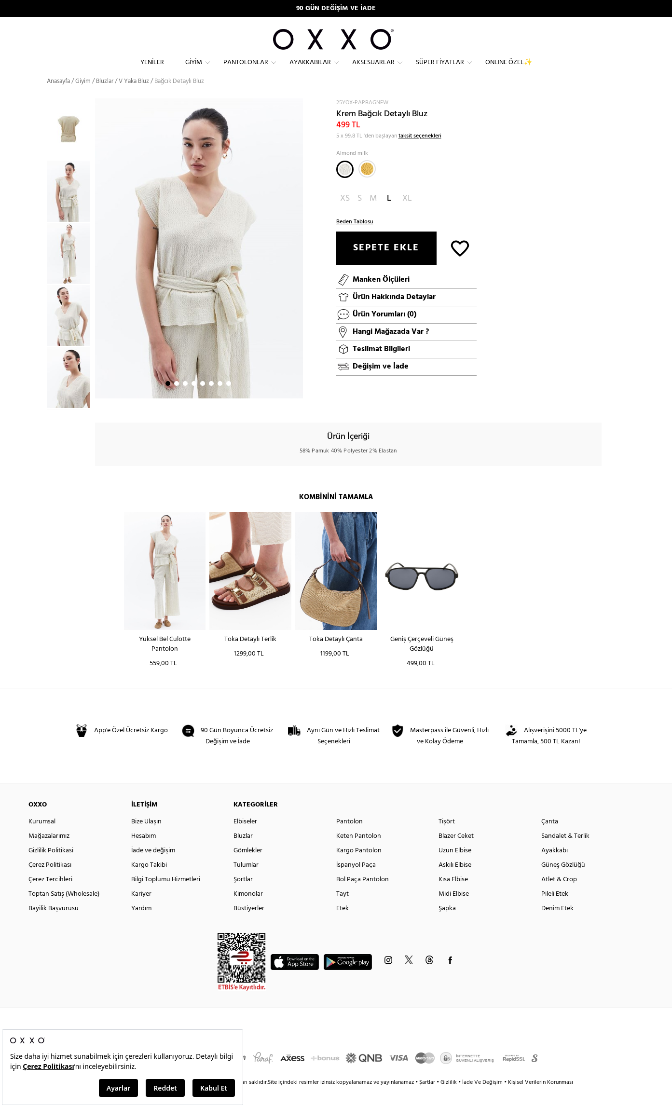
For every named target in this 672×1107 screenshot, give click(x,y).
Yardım (141, 925)
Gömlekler (247, 868)
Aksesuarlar (373, 70)
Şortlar (243, 896)
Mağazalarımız (48, 853)
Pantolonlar (245, 70)
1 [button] (167, 400)
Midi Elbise (454, 911)
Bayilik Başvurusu (53, 925)
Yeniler (152, 70)
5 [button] (202, 400)
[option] (71, 209)
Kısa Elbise (453, 896)
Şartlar (428, 1100)
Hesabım (143, 853)
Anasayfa (58, 99)
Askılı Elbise (455, 882)
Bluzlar (104, 99)
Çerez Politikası (49, 882)
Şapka (447, 925)
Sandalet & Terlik (565, 853)
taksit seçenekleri (419, 153)
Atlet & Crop (559, 896)
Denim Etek (557, 925)
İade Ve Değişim (482, 1100)
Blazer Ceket (456, 853)
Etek (342, 925)
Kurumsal (41, 839)
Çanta (549, 839)
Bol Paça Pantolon (362, 896)
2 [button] (176, 400)
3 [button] (185, 400)
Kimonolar (248, 911)
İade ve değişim (153, 868)
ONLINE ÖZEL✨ (508, 70)
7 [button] (220, 400)
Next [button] (100, 266)
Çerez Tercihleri (50, 896)
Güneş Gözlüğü (563, 882)
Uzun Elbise (455, 868)
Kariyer (141, 911)
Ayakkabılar (310, 70)
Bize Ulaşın (146, 839)
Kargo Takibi (149, 882)
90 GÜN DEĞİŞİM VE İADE (336, 8)
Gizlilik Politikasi (50, 868)
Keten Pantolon (358, 853)
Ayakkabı (554, 868)
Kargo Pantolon (359, 868)
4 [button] (194, 400)
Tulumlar (246, 882)
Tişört (447, 839)
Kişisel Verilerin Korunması (540, 1100)
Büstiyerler (248, 925)
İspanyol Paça (356, 882)
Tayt (342, 911)
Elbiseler (245, 839)
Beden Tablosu (354, 239)
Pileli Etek (554, 911)
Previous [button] (39, 271)
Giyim (193, 70)
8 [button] (228, 400)
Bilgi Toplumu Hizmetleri (165, 896)
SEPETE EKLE (386, 265)
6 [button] (211, 400)
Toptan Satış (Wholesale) (63, 911)
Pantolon (349, 839)
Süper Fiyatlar (440, 70)
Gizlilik (449, 1100)
